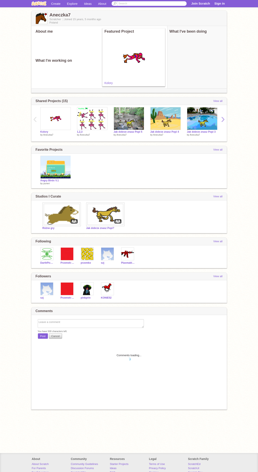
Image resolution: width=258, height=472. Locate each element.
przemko (86, 262)
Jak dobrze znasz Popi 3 (201, 131)
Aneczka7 (48, 134)
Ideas (88, 3)
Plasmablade (128, 262)
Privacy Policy (157, 468)
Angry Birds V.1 (49, 180)
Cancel (55, 336)
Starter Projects (119, 464)
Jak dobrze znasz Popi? (100, 228)
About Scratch (40, 464)
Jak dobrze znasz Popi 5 (128, 131)
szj (102, 262)
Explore (72, 3)
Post (43, 336)
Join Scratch (200, 3)
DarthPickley (47, 262)
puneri (46, 183)
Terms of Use (157, 464)
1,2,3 (80, 131)
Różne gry (48, 228)
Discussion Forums (82, 468)
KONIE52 (106, 297)
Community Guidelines (84, 464)
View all (218, 101)
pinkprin (86, 297)
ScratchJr (193, 468)
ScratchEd (194, 464)
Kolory (109, 83)
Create (56, 3)
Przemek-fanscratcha (68, 262)
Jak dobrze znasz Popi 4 (164, 131)
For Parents (39, 468)
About (102, 3)
